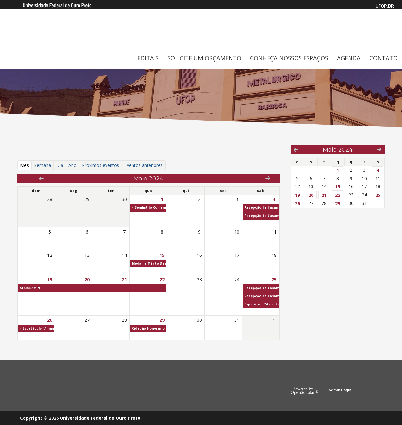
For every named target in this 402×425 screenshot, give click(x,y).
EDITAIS (148, 58)
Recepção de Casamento (265, 207)
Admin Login (340, 390)
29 (162, 320)
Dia (59, 165)
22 (162, 279)
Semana (42, 165)
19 (49, 279)
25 (274, 279)
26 (49, 320)
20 (87, 279)
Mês (26, 165)
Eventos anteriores (143, 165)
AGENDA (349, 58)
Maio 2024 (338, 149)
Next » (267, 178)
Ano (72, 165)
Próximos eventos (100, 165)
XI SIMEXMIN (30, 288)
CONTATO (383, 58)
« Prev (41, 178)
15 (162, 255)
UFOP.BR (384, 6)
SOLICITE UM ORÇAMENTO (204, 58)
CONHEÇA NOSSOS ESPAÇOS (289, 58)
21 (124, 279)
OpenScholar (304, 391)
